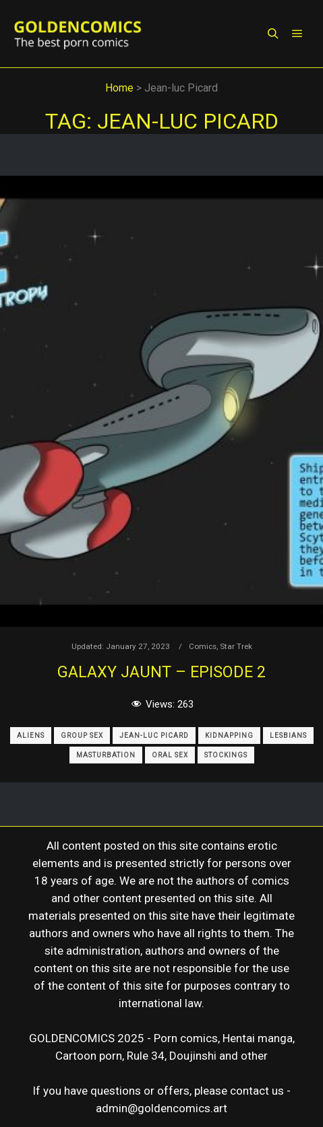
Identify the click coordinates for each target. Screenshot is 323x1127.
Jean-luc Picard (154, 735)
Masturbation (106, 755)
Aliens (31, 735)
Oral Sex (170, 755)
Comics (202, 646)
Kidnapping (229, 735)
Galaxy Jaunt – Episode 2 (161, 671)
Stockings (225, 755)
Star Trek (236, 646)
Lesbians (288, 735)
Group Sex (82, 735)
